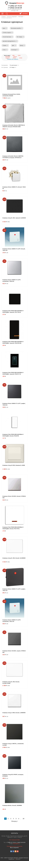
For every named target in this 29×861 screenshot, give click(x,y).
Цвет (13, 45)
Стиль (4, 49)
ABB (13, 55)
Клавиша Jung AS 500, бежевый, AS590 (13, 465)
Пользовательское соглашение (14, 846)
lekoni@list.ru (16, 843)
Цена (4, 28)
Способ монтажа (7, 36)
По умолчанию (13, 65)
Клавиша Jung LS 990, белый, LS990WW (13, 712)
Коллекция (14, 49)
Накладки (20, 16)
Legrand (7, 58)
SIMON (15, 56)
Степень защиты (7, 32)
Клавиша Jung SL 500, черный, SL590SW (14, 218)
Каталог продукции (12, 16)
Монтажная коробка (16, 28)
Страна (4, 45)
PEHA (14, 58)
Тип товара (19, 36)
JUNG (20, 58)
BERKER (7, 56)
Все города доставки (14, 839)
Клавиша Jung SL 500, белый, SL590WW (13, 558)
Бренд (21, 45)
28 (23, 818)
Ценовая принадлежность (9, 41)
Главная (3, 16)
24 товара (12, 67)
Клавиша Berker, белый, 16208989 (12, 805)
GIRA (19, 55)
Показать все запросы (12, 59)
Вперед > (15, 821)
